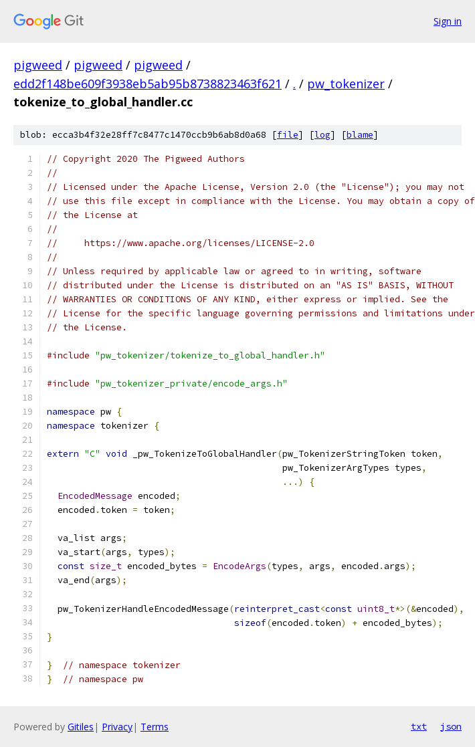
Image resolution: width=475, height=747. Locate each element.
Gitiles (81, 726)
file (287, 134)
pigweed (37, 65)
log (322, 134)
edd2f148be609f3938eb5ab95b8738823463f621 (147, 84)
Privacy (117, 726)
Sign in (448, 21)
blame (360, 134)
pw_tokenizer (346, 84)
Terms (154, 726)
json (451, 726)
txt (419, 726)
